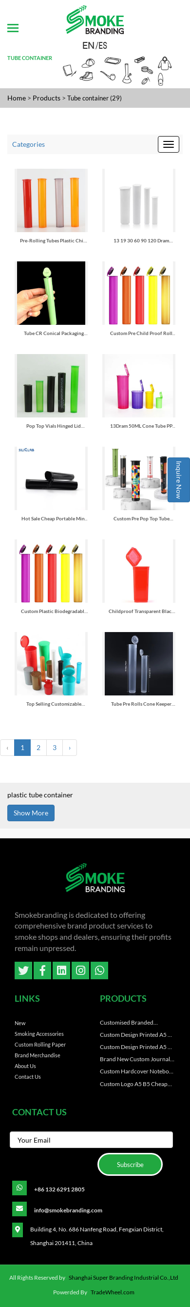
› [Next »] (70, 747)
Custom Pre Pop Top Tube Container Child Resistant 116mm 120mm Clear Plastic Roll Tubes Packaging (141, 518)
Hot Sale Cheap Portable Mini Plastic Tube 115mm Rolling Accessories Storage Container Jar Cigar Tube (53, 518)
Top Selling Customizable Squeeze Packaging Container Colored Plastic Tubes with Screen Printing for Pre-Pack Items (53, 704)
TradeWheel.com (112, 1292)
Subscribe (130, 1164)
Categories (28, 144)
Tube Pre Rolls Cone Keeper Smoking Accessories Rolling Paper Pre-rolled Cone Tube (141, 704)
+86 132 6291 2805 (59, 1189)
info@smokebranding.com (68, 1210)
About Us (25, 1066)
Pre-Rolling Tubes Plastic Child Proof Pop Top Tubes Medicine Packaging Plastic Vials (54, 241)
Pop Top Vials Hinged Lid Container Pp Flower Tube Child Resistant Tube (53, 426)
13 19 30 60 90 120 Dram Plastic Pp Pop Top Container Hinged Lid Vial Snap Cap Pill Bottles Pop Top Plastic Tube (141, 241)
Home (16, 98)
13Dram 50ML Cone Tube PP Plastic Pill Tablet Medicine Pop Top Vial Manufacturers (141, 426)
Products (46, 98)
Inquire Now (179, 480)
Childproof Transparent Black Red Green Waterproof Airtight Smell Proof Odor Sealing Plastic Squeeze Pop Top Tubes (141, 611)
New (20, 1023)
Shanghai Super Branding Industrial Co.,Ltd (123, 1277)
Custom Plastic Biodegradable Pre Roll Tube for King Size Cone (54, 611)
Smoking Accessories (39, 1033)
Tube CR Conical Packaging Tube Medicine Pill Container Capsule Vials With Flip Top (54, 333)
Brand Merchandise (37, 1055)
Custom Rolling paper (40, 1044)
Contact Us (28, 1076)
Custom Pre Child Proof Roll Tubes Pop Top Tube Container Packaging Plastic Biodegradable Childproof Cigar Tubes (141, 333)
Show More (31, 813)
